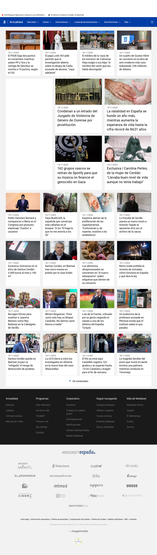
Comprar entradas (105, 405)
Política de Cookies (98, 519)
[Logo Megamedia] (80, 531)
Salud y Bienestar (105, 427)
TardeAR (40, 416)
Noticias (10, 405)
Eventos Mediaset (105, 421)
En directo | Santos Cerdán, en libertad (67, 15)
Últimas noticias (14, 416)
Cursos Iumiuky (104, 416)
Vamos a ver (42, 421)
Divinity (130, 427)
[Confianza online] (78, 541)
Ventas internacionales (77, 430)
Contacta (70, 405)
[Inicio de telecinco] (4, 22)
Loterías (10, 410)
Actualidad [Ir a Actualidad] (16, 22)
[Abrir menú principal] (152, 22)
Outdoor (40, 432)
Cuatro (130, 421)
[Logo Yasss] (132, 485)
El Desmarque (134, 416)
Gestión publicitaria (115, 519)
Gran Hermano (43, 405)
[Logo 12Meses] (60, 495)
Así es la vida (42, 410)
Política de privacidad (59, 519)
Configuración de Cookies (80, 519)
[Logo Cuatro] (96, 466)
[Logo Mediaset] (79, 452)
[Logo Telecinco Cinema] (25, 495)
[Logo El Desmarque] (25, 475)
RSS (126, 519)
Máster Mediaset (74, 435)
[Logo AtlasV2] (96, 495)
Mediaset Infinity (135, 405)
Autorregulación (74, 419)
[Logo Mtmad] (60, 485)
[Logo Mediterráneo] (79, 505)
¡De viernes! (41, 427)
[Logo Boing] (96, 475)
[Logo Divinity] (132, 466)
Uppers (130, 410)
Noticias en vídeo (14, 421)
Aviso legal (25, 519)
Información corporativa (40, 519)
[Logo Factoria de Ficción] (60, 475)
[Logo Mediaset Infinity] (25, 466)
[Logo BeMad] (25, 485)
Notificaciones (73, 424)
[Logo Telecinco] (60, 466)
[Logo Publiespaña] (132, 495)
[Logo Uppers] (96, 485)
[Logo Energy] (132, 475)
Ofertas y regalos (104, 410)
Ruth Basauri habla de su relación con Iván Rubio (24, 15)
